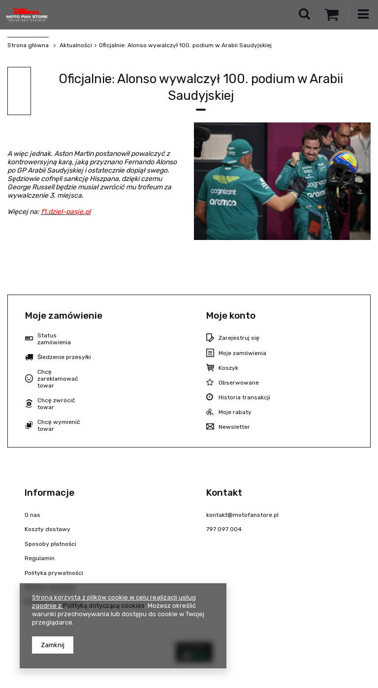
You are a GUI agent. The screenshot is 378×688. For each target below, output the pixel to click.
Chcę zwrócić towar (56, 404)
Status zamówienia (54, 339)
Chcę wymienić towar (58, 425)
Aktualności (75, 45)
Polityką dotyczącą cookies (104, 605)
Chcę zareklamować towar (57, 378)
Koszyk (228, 367)
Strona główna (28, 45)
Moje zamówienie (63, 315)
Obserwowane (239, 382)
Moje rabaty (235, 412)
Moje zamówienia (242, 353)
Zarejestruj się (239, 337)
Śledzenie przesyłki (64, 357)
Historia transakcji (244, 397)
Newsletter (234, 426)
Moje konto (230, 315)
